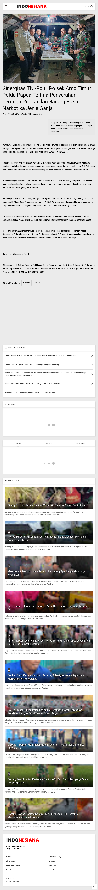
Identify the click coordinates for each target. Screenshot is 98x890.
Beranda (9, 857)
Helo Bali (9, 870)
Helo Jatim (53, 865)
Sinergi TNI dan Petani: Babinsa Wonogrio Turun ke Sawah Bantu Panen (47, 505)
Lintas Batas (10, 861)
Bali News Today (55, 857)
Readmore (56, 515)
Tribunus (52, 861)
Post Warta (12, 878)
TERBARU (10, 404)
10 (9, 808)
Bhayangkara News (13, 865)
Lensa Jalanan (13, 881)
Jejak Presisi (54, 870)
